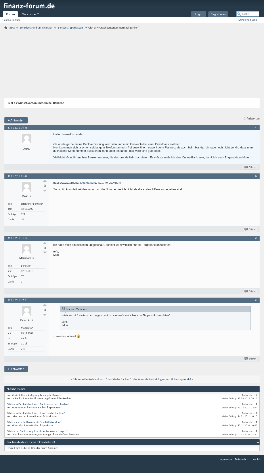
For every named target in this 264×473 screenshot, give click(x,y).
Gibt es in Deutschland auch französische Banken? (102, 379)
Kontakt (257, 459)
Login (198, 14)
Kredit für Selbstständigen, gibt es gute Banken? (34, 395)
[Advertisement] (132, 63)
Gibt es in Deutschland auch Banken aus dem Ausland (38, 404)
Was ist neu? (30, 14)
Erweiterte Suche (247, 19)
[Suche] (247, 14)
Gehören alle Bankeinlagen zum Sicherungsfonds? (162, 379)
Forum (10, 14)
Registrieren (218, 14)
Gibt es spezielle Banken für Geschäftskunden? (34, 422)
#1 (256, 127)
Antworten (16, 120)
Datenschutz (242, 459)
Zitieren (250, 167)
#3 (256, 238)
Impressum (225, 459)
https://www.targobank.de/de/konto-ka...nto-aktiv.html (87, 182)
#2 (256, 175)
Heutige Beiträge (11, 20)
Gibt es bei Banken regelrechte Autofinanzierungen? (37, 431)
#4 (256, 300)
